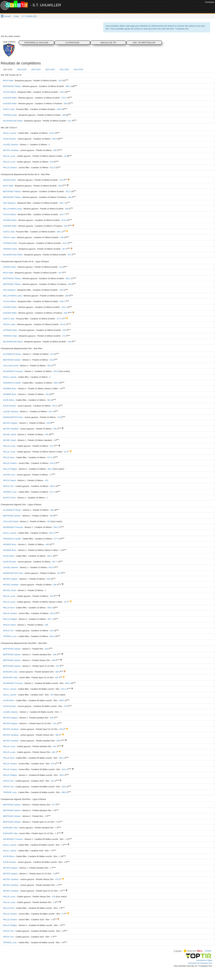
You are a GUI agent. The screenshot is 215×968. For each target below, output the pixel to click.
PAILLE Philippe (10, 469)
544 (51, 516)
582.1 (49, 556)
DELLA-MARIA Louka (12, 209)
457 (59, 573)
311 (69, 121)
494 (52, 510)
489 (53, 660)
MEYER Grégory (10, 423)
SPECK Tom (8, 486)
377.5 (59, 319)
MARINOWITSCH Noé (13, 417)
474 (59, 417)
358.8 (59, 109)
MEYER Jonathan (10, 150)
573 (65, 706)
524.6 (64, 786)
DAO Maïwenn (9, 203)
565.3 (67, 683)
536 (55, 585)
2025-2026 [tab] (7, 69)
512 (57, 666)
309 (60, 186)
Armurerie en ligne (204, 960)
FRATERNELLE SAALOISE (36, 42)
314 (61, 267)
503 (49, 521)
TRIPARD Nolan (10, 115)
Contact (207, 951)
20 (65, 452)
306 (64, 115)
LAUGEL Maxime (10, 144)
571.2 (52, 492)
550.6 (52, 486)
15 (65, 602)
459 (46, 434)
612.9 (52, 167)
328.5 (62, 301)
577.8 (56, 539)
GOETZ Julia (8, 109)
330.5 (62, 92)
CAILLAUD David (10, 365)
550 (65, 103)
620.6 (52, 613)
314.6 (62, 324)
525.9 (56, 371)
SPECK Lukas (9, 237)
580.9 (49, 607)
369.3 (59, 232)
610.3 (63, 689)
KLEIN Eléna (8, 400)
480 (57, 735)
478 (57, 879)
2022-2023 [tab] (50, 69)
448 (47, 544)
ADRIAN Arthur (9, 180)
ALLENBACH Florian (12, 354)
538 (48, 579)
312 (61, 180)
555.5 (54, 139)
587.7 (54, 562)
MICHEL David (9, 434)
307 (64, 249)
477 (53, 805)
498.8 (61, 700)
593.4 (62, 775)
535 (55, 150)
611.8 (51, 411)
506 (54, 654)
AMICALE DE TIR (108, 42)
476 (53, 896)
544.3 (56, 527)
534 (65, 226)
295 (61, 237)
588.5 (63, 792)
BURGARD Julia (10, 672)
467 (54, 746)
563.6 (56, 383)
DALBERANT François (13, 371)
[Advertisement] (153, 7)
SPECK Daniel (9, 480)
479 (46, 480)
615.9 (51, 567)
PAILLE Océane (10, 167)
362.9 (68, 278)
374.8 (63, 220)
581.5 (50, 469)
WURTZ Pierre (9, 498)
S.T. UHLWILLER (29, 16)
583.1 (61, 758)
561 (49, 400)
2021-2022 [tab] (64, 69)
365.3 (68, 86)
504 (69, 284)
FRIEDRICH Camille (12, 383)
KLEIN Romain (9, 139)
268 (66, 209)
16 (65, 156)
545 (65, 313)
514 (54, 723)
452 (47, 394)
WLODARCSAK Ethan (13, 121)
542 (51, 360)
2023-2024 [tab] (36, 69)
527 (51, 446)
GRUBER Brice (9, 388)
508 (49, 365)
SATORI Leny (9, 475)
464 (69, 197)
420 (56, 677)
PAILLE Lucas (9, 156)
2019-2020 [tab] (78, 69)
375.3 (63, 98)
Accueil (7, 16)
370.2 (63, 307)
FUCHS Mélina (9, 92)
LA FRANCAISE (72, 42)
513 (52, 354)
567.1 (50, 619)
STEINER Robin (10, 243)
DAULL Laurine (9, 133)
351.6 (68, 191)
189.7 (61, 203)
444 (46, 649)
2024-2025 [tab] (21, 69)
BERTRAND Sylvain (12, 360)
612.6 (51, 133)
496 (46, 625)
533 (51, 596)
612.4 (64, 769)
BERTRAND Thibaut (12, 86)
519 (51, 162)
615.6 (52, 463)
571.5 (49, 457)
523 (51, 630)
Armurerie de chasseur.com (200, 963)
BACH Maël (8, 80)
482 (53, 752)
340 (57, 672)
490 (58, 741)
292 (69, 342)
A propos (178, 951)
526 (55, 429)
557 (52, 695)
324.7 (62, 214)
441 (52, 781)
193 (61, 290)
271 (64, 336)
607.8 (51, 533)
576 (52, 764)
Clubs (16, 16)
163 (60, 80)
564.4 (52, 636)
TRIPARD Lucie (10, 492)
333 (64, 330)
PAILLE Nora (8, 457)
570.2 (54, 406)
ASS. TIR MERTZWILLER (144, 42)
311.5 (65, 243)
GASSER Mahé (10, 98)
